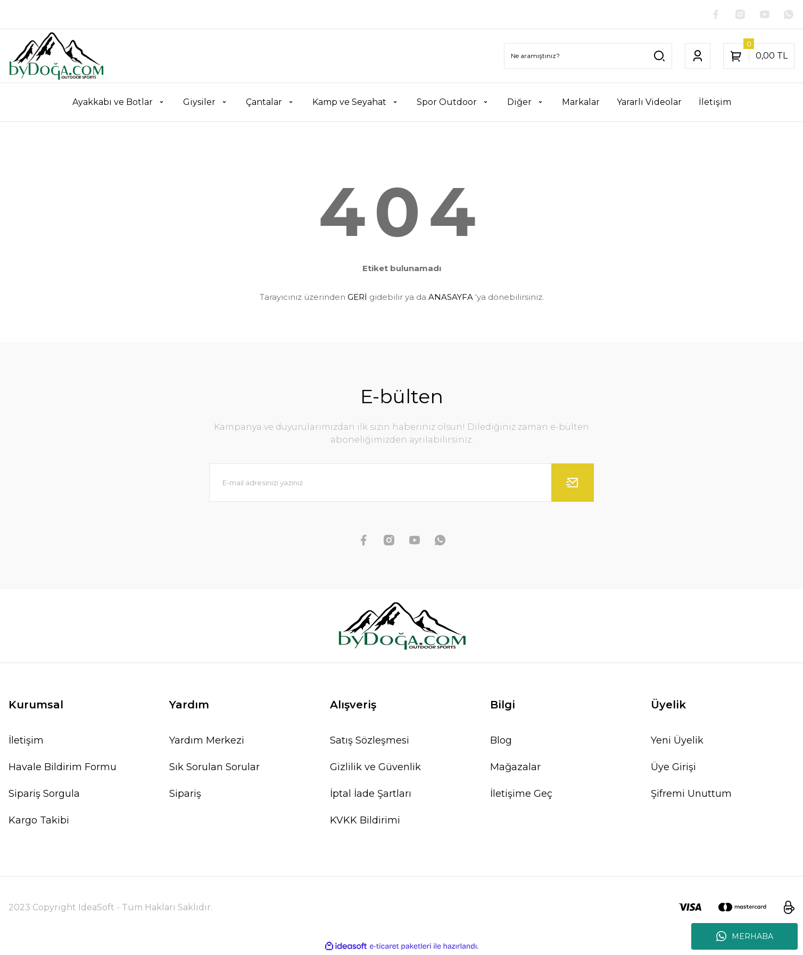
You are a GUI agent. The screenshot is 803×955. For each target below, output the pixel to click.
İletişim (26, 741)
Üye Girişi (673, 768)
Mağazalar (515, 768)
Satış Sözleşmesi (369, 741)
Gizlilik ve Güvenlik (375, 768)
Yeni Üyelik (677, 741)
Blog (501, 741)
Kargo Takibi (39, 821)
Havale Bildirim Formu (63, 768)
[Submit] (572, 483)
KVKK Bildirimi (365, 821)
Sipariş (185, 795)
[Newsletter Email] (401, 483)
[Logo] (56, 57)
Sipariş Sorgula (44, 795)
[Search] (588, 57)
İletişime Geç (521, 795)
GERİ (357, 298)
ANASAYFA (450, 298)
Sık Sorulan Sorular (214, 768)
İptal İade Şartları (370, 795)
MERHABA (744, 936)
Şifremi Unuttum (691, 795)
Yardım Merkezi (206, 741)
